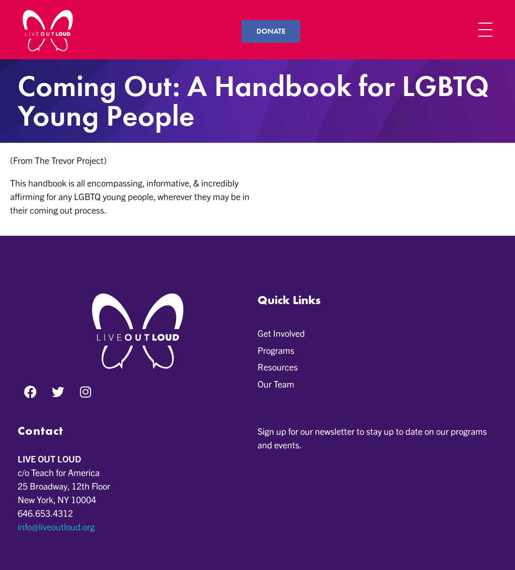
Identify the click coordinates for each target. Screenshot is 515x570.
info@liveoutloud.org (56, 526)
